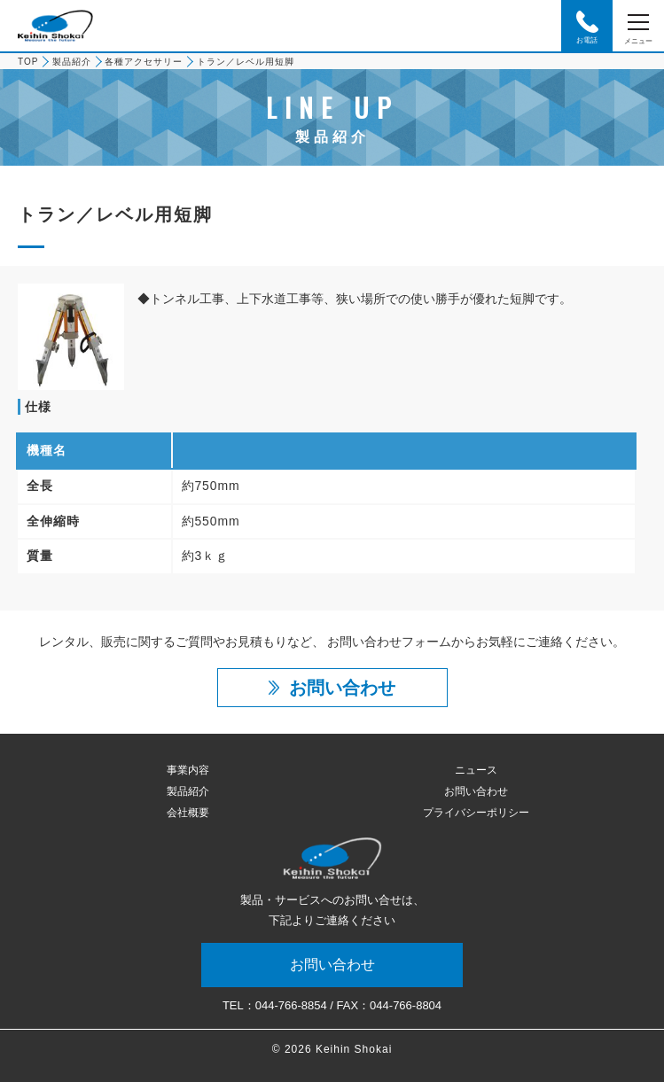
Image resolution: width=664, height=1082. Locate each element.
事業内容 (188, 770)
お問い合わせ (476, 791)
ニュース (476, 770)
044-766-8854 (291, 1005)
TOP (28, 61)
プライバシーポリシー (476, 812)
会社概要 (188, 812)
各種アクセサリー (144, 61)
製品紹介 (71, 61)
